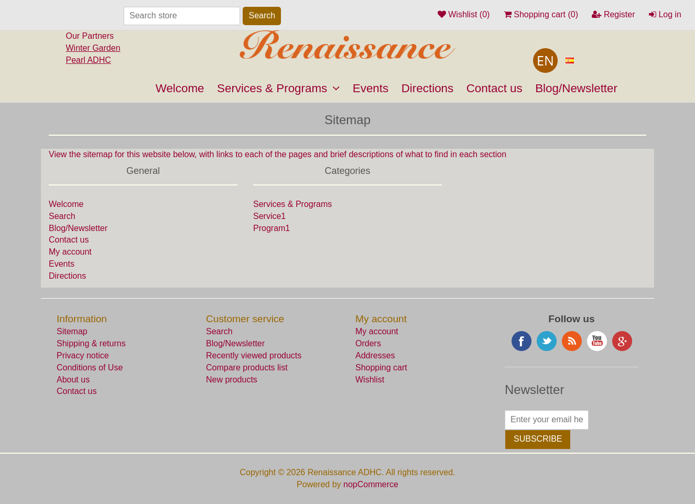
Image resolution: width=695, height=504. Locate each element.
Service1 (269, 216)
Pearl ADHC (88, 60)
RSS (572, 341)
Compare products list (247, 367)
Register (613, 14)
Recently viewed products (253, 355)
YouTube (597, 341)
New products (231, 379)
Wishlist (369, 379)
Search (62, 216)
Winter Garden (93, 47)
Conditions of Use (90, 367)
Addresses (375, 355)
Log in (665, 14)
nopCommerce (370, 484)
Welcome (180, 88)
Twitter (547, 341)
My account (70, 251)
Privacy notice (83, 355)
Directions (427, 88)
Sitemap (72, 331)
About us (73, 379)
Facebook (521, 341)
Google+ (622, 341)
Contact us (494, 88)
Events (370, 88)
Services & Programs (278, 88)
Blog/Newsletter (576, 88)
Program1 (271, 228)
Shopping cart (381, 367)
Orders (368, 343)
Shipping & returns (91, 343)
